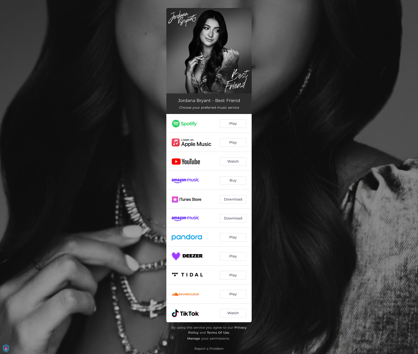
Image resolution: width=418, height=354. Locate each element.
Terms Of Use (218, 333)
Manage (193, 338)
